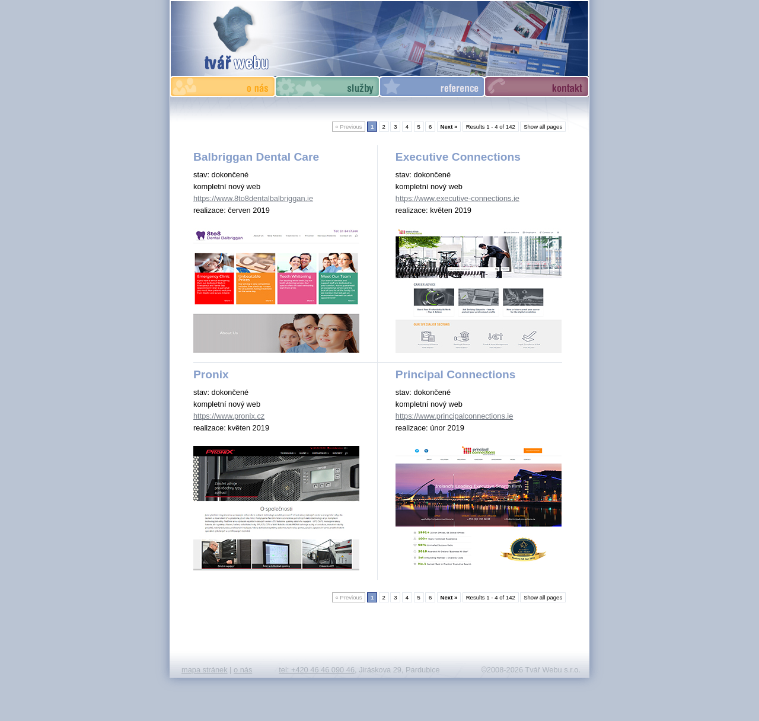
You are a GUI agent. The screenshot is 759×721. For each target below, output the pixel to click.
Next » (449, 126)
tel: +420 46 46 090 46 (317, 669)
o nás (243, 669)
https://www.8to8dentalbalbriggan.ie (253, 198)
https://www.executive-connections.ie (457, 198)
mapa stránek (204, 669)
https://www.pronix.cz (228, 415)
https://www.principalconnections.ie (454, 415)
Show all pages (543, 126)
